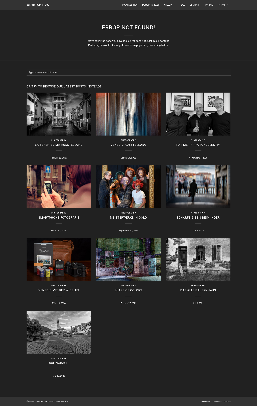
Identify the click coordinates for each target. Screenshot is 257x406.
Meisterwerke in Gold (128, 217)
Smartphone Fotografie (58, 217)
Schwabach (59, 363)
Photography (58, 140)
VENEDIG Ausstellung (129, 144)
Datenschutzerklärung (221, 402)
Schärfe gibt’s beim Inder (198, 217)
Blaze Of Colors (128, 290)
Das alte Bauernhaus (198, 290)
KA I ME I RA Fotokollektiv (198, 144)
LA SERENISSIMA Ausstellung (59, 144)
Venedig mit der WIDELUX (58, 290)
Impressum (205, 402)
